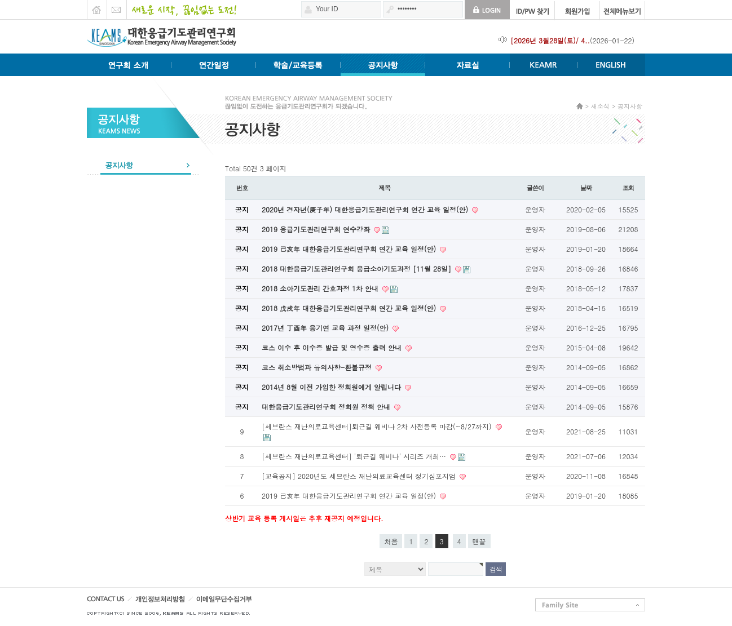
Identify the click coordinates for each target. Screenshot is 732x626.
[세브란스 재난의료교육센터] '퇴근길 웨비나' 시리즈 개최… (355, 456)
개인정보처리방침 (173, 602)
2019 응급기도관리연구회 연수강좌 (317, 229)
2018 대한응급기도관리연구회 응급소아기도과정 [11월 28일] (357, 268)
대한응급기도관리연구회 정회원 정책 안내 (327, 406)
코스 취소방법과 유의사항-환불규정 (318, 367)
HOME (97, 7)
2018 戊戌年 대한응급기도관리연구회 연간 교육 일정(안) (350, 308)
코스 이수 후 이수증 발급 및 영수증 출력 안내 (333, 347)
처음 (391, 541)
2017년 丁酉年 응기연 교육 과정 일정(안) (326, 327)
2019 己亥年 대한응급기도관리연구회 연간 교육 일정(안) (350, 249)
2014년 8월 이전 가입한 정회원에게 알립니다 (332, 387)
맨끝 (479, 541)
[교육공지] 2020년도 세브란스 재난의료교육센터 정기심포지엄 (360, 476)
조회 (628, 187)
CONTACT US (109, 602)
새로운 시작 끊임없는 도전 (181, 7)
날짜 (586, 187)
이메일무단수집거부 (245, 602)
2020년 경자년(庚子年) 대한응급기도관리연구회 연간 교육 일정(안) (366, 209)
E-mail (116, 7)
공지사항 (143, 165)
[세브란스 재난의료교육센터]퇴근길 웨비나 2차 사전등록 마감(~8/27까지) (378, 426)
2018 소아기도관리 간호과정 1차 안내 (321, 288)
